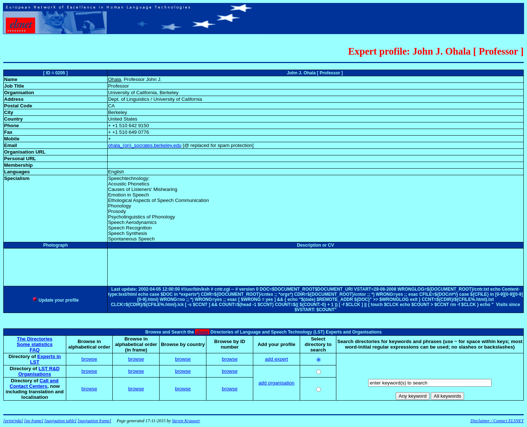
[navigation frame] (94, 420)
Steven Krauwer (186, 420)
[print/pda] (13, 420)
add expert (276, 359)
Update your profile (55, 300)
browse (89, 359)
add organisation (276, 383)
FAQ (35, 350)
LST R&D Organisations (39, 371)
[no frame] (33, 420)
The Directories (34, 339)
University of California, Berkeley (143, 92)
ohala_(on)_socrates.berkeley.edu (145, 145)
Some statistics (35, 344)
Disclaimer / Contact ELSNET (497, 420)
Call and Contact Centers (34, 383)
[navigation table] (60, 420)
